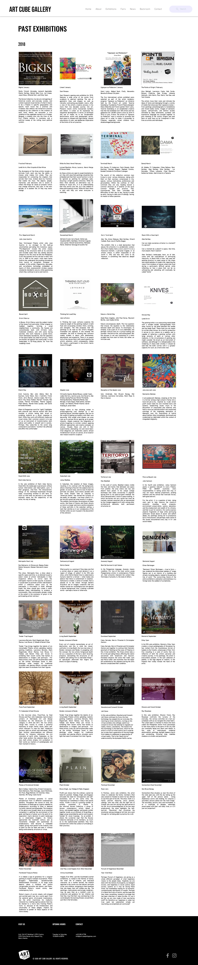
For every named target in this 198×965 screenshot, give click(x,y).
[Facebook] (167, 955)
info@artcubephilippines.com (86, 936)
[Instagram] (174, 955)
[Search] (180, 9)
